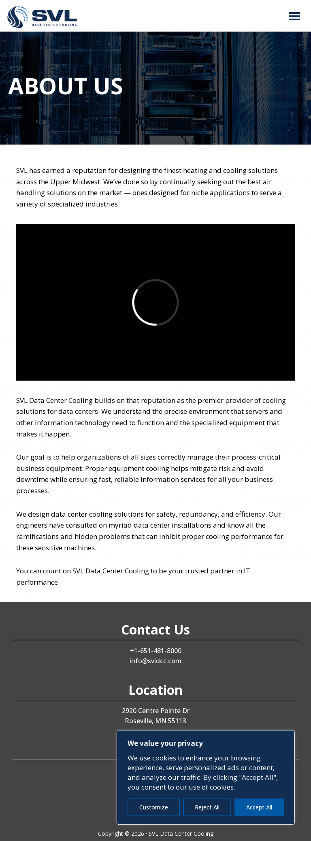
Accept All (259, 807)
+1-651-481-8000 (155, 650)
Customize (153, 807)
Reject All (207, 807)
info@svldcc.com (155, 660)
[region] (206, 777)
